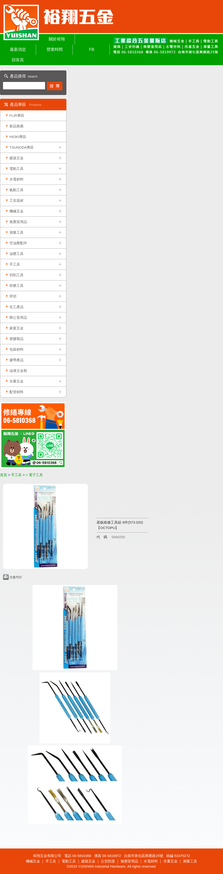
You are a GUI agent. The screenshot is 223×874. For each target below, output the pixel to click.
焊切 (12, 296)
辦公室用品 (18, 317)
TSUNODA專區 (21, 147)
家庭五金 (16, 328)
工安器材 (16, 200)
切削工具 (16, 275)
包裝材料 (16, 349)
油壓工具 (16, 254)
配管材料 (16, 392)
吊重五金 (16, 381)
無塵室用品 (18, 222)
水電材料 (16, 179)
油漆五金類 (18, 371)
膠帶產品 (16, 360)
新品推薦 (16, 126)
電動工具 (16, 169)
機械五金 (16, 211)
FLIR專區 (16, 115)
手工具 (14, 264)
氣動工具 (16, 190)
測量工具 (16, 232)
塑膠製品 (16, 339)
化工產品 (16, 307)
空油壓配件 (18, 243)
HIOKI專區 (17, 137)
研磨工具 (16, 286)
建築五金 (16, 158)
